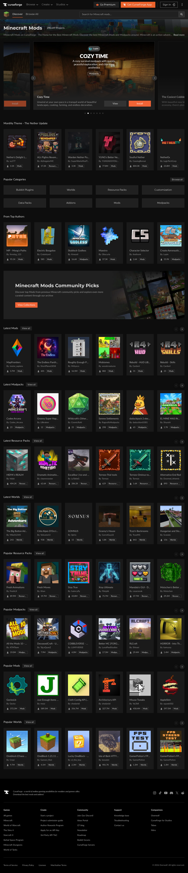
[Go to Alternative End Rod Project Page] (170, 467)
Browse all (177, 179)
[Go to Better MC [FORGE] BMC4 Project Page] (109, 636)
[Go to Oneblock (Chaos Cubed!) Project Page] (17, 748)
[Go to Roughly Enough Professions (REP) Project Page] (78, 354)
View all (26, 328)
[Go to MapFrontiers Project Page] (17, 354)
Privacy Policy (28, 865)
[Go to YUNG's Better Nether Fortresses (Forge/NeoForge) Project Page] (109, 149)
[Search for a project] (129, 14)
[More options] (182, 5)
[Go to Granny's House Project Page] (109, 523)
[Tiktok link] (160, 793)
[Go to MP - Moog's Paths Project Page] (17, 243)
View (115, 103)
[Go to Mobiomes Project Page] (109, 354)
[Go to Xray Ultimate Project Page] (109, 579)
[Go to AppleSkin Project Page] (170, 692)
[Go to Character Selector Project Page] (140, 243)
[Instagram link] (154, 793)
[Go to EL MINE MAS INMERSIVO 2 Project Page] (170, 411)
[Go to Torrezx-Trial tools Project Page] (109, 467)
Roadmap (81, 835)
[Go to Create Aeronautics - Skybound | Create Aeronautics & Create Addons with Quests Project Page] (170, 243)
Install (140, 103)
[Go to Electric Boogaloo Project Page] (47, 243)
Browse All (32, 14)
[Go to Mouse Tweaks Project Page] (140, 692)
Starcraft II (8, 835)
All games (8, 816)
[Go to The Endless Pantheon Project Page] (47, 354)
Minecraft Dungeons (13, 845)
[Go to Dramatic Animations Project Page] (47, 467)
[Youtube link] (166, 793)
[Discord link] (171, 793)
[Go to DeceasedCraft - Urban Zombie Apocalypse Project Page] (47, 636)
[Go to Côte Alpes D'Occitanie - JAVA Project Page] (47, 523)
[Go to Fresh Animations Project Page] (17, 579)
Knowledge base (121, 816)
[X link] (177, 793)
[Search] (182, 14)
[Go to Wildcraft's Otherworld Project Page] (78, 411)
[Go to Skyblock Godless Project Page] (78, 243)
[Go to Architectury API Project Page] (109, 692)
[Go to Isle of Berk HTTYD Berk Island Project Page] (109, 748)
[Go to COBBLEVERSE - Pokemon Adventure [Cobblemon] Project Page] (78, 636)
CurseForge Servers (86, 845)
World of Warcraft (12, 825)
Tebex (153, 825)
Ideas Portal (82, 821)
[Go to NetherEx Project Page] (170, 149)
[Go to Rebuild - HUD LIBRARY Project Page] (140, 354)
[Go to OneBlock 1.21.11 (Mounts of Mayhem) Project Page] (47, 748)
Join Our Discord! (85, 816)
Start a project (47, 816)
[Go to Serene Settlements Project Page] (109, 411)
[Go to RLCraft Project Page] (140, 636)
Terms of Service (11, 865)
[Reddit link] (182, 793)
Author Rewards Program (52, 825)
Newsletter (82, 830)
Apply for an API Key (49, 830)
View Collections (26, 305)
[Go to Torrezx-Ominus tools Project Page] (140, 467)
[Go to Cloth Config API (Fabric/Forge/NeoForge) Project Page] (78, 692)
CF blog (80, 825)
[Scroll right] (182, 329)
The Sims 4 (9, 830)
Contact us (119, 825)
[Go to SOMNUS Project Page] (78, 523)
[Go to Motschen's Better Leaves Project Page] (170, 579)
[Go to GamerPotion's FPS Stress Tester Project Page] (170, 748)
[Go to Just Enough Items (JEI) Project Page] (47, 692)
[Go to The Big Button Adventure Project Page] (17, 523)
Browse (32, 4)
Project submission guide (51, 821)
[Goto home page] (13, 4)
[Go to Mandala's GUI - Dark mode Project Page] (140, 579)
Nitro (153, 830)
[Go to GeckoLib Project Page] (17, 692)
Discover (17, 14)
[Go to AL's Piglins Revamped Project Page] (47, 149)
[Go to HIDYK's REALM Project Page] (17, 467)
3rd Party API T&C (48, 835)
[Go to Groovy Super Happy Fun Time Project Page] (47, 411)
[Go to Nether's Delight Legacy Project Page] (17, 149)
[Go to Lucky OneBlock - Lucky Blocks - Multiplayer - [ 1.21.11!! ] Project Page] (78, 748)
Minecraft (8, 821)
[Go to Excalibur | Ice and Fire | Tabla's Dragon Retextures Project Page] (78, 467)
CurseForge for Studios (161, 821)
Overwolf (155, 816)
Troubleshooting (121, 821)
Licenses (42, 865)
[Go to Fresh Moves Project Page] (47, 579)
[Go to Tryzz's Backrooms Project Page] (140, 523)
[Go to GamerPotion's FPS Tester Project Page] (140, 748)
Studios (62, 4)
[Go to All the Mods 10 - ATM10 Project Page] (17, 636)
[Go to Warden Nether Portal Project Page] (78, 149)
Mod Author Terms (59, 865)
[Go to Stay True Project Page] (78, 579)
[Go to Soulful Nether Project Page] (140, 149)
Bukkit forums (83, 840)
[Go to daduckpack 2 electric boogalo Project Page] (140, 411)
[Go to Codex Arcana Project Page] (17, 411)
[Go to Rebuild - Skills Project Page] (170, 354)
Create (47, 4)
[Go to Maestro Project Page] (109, 243)
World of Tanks (10, 850)
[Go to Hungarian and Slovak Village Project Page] (170, 523)
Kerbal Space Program (14, 840)
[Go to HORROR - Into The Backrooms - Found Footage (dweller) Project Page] (170, 636)
